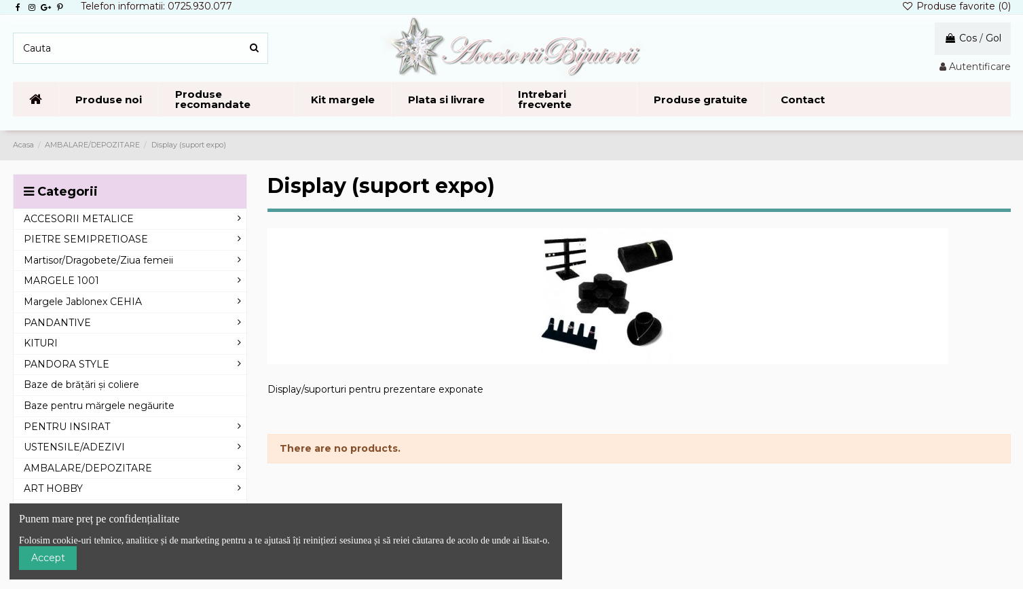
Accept (48, 558)
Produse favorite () (956, 6)
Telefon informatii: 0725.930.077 (156, 6)
